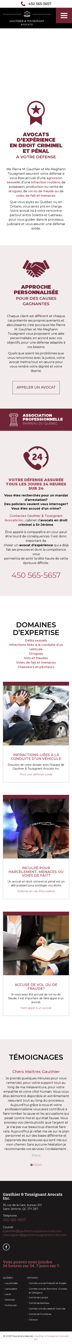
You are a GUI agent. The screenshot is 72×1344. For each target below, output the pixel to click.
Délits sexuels (36, 640)
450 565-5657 (39, 4)
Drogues (36, 653)
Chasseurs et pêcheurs (36, 667)
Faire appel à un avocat (36, 1008)
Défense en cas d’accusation (36, 891)
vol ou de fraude (41, 191)
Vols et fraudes (36, 658)
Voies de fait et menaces (36, 662)
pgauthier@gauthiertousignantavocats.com (32, 1231)
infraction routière (45, 182)
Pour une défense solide (36, 774)
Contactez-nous (36, 67)
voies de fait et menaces (35, 195)
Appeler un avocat (36, 387)
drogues (15, 191)
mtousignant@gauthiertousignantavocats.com (34, 1235)
